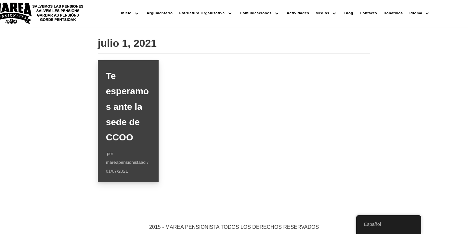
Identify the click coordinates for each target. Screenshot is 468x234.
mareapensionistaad (126, 162)
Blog (348, 13)
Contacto (368, 13)
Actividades (298, 13)
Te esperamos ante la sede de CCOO (127, 106)
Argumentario (160, 13)
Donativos (393, 13)
